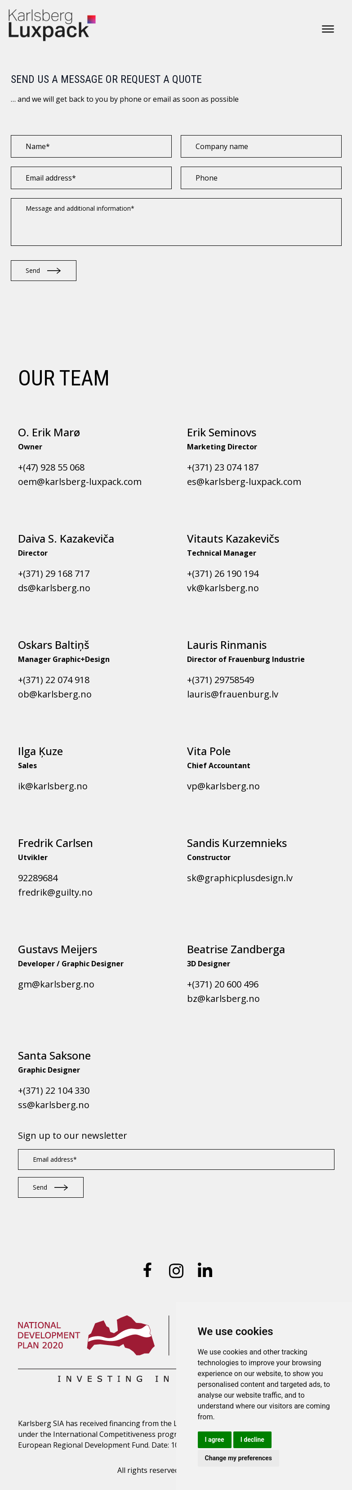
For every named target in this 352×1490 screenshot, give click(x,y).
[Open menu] (328, 28)
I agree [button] (214, 1439)
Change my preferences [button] (238, 1458)
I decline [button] (252, 1439)
